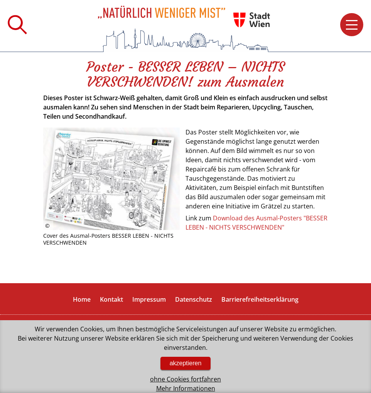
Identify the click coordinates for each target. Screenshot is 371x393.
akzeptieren (186, 363)
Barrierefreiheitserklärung (259, 299)
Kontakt (111, 299)
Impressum (149, 299)
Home (82, 299)
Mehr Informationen (185, 388)
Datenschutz (193, 299)
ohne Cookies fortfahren (185, 379)
